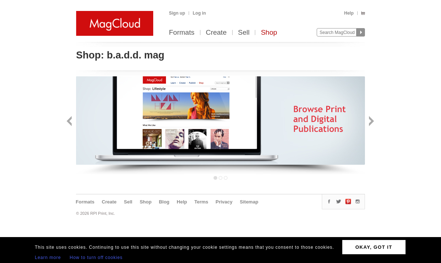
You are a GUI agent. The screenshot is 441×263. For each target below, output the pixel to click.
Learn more (48, 257)
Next (370, 122)
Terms (201, 202)
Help (349, 13)
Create (216, 32)
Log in (199, 13)
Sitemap (249, 202)
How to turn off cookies (96, 257)
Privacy (224, 202)
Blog (164, 202)
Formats (182, 32)
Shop (269, 32)
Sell (244, 32)
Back (70, 122)
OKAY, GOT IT (373, 247)
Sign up (177, 13)
